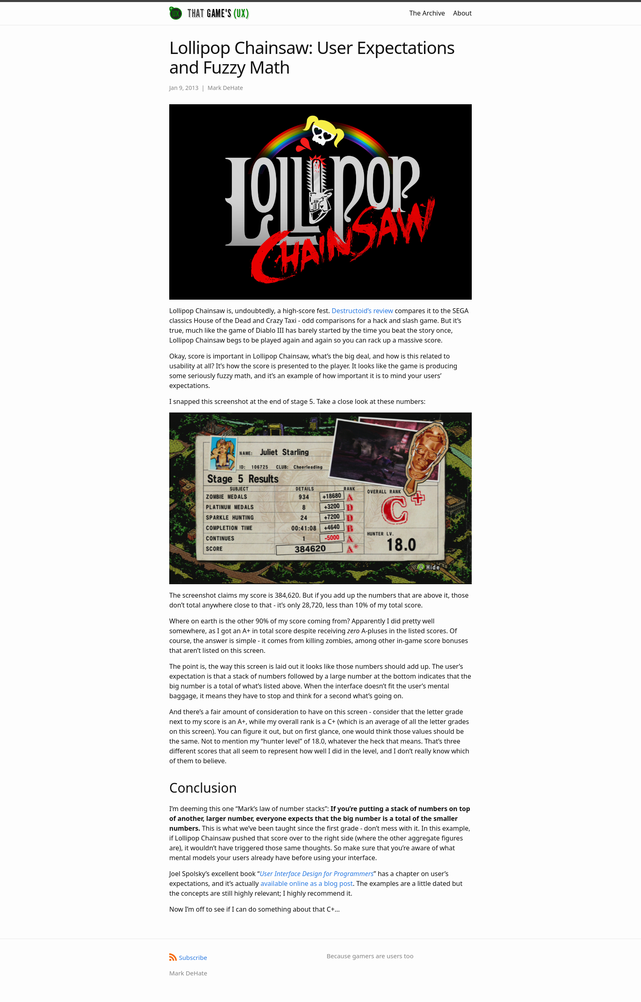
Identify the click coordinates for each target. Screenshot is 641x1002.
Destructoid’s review (362, 310)
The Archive (427, 13)
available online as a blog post (306, 883)
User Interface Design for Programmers (317, 873)
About (462, 13)
